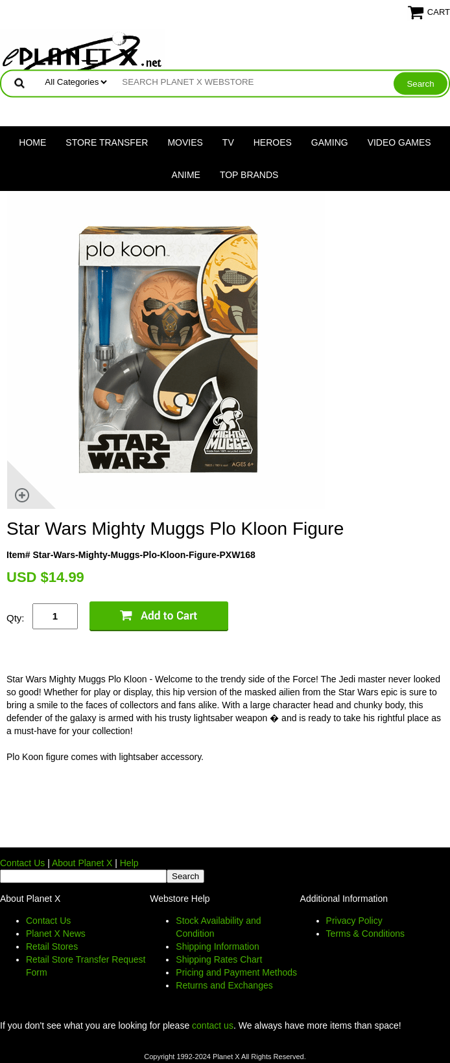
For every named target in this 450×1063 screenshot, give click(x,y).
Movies (184, 142)
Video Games (399, 142)
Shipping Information (217, 946)
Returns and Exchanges (224, 985)
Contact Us (22, 863)
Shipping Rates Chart (219, 959)
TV (228, 142)
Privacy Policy (354, 920)
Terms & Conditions (365, 933)
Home (32, 142)
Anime (186, 175)
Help (129, 863)
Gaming (329, 142)
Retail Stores (52, 946)
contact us (212, 1025)
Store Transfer (106, 142)
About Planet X (82, 863)
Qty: (15, 617)
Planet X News (56, 933)
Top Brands (249, 175)
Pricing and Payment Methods (236, 972)
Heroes (273, 142)
